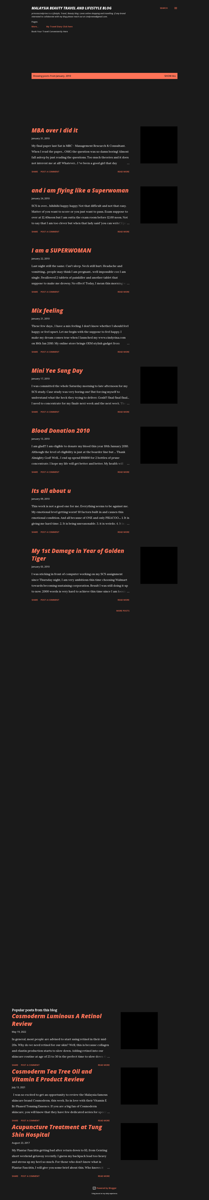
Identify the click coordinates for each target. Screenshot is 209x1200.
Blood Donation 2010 (61, 430)
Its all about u (51, 491)
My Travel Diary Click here (46, 26)
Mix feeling (47, 310)
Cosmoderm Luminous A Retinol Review (57, 1020)
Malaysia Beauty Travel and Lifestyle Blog (72, 8)
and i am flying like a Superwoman (80, 190)
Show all (170, 76)
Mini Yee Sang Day (57, 370)
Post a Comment (50, 171)
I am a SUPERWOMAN (61, 250)
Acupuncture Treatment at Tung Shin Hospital (57, 1131)
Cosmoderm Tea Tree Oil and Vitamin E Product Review (52, 1075)
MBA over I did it (55, 130)
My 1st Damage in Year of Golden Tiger (78, 554)
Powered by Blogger (104, 1188)
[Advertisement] (99, 106)
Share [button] (35, 171)
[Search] (164, 8)
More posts (122, 610)
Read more (123, 171)
